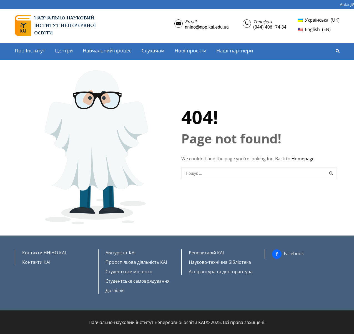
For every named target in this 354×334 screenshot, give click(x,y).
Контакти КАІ (36, 262)
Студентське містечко (129, 272)
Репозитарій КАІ (206, 253)
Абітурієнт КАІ (120, 253)
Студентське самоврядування (138, 281)
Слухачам (153, 50)
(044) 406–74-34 (270, 27)
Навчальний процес (107, 50)
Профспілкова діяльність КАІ (136, 262)
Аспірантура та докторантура (221, 272)
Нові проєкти (190, 50)
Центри (64, 50)
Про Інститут (30, 50)
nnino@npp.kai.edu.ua (207, 27)
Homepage (303, 159)
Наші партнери (234, 50)
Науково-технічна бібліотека (220, 262)
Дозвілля (115, 290)
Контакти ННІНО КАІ (44, 253)
